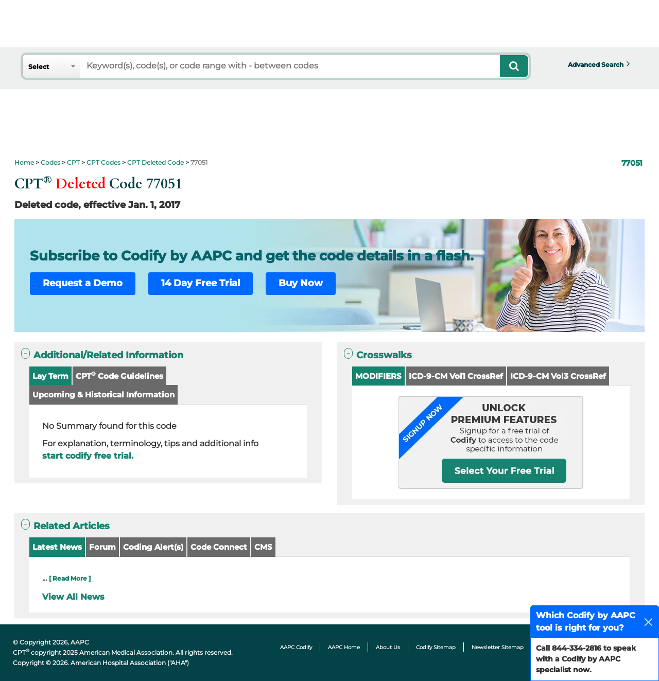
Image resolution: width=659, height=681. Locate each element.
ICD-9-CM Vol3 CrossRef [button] (558, 376)
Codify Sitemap (436, 647)
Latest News (57, 547)
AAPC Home (344, 647)
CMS (263, 547)
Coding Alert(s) (153, 547)
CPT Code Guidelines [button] (119, 375)
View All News (73, 597)
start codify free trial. (87, 456)
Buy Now (301, 283)
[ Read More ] (70, 578)
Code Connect (218, 547)
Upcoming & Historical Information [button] (103, 394)
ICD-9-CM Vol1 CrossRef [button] (456, 376)
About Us (388, 647)
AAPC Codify (296, 647)
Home (24, 162)
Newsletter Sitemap (498, 647)
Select (38, 67)
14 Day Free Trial (200, 283)
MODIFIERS (378, 376)
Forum (102, 547)
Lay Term (50, 376)
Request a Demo (83, 283)
